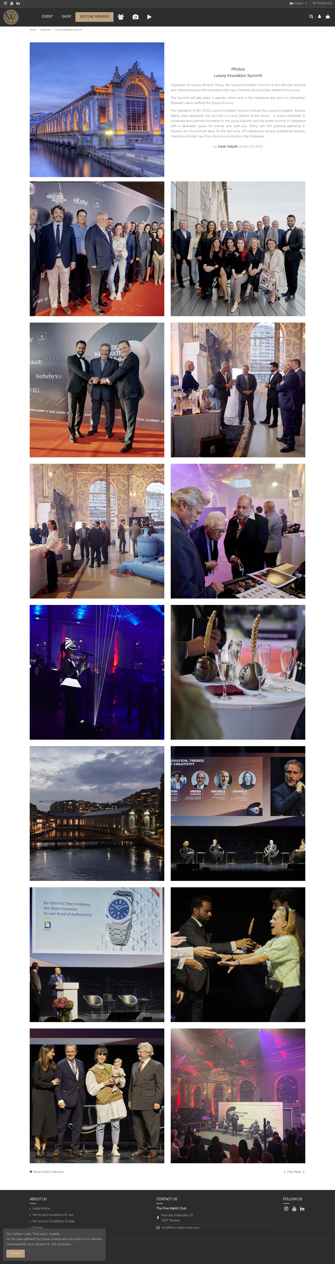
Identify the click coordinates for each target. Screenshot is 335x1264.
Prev (288, 1172)
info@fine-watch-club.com (181, 1228)
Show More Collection (47, 1172)
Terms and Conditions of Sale (53, 1221)
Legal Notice (41, 1208)
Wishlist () (322, 3)
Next (299, 1172)
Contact (38, 1228)
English (299, 3)
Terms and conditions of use (52, 1215)
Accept (15, 1253)
